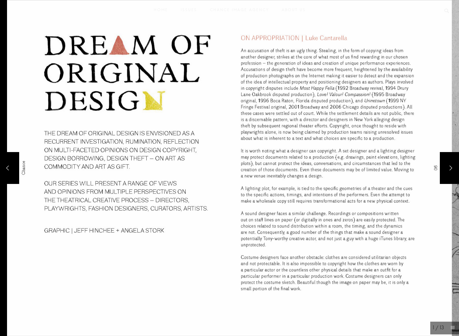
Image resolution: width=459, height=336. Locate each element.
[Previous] (9, 168)
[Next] (449, 168)
